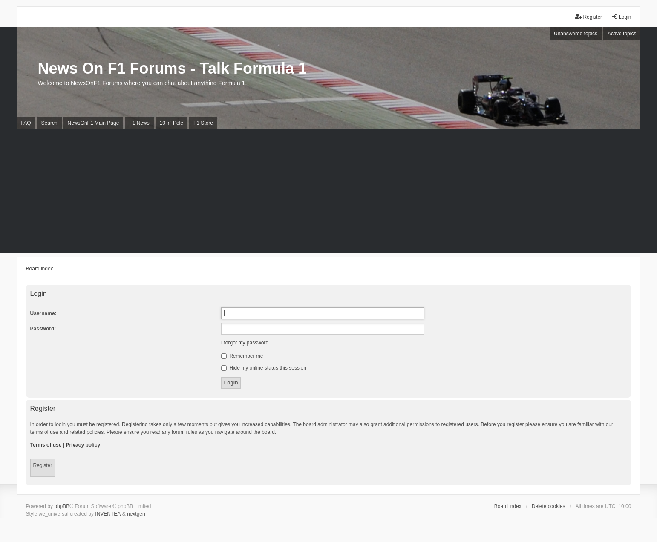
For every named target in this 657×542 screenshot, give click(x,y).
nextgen (136, 514)
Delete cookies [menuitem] (548, 506)
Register (42, 465)
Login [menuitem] (621, 17)
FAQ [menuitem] (26, 123)
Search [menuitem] (49, 123)
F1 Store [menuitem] (203, 123)
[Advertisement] (328, 193)
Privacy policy (83, 445)
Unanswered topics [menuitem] (575, 34)
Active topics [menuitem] (622, 34)
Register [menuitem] (588, 17)
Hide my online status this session (263, 368)
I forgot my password (244, 343)
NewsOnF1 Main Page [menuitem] (93, 123)
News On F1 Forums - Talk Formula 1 (172, 68)
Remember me (242, 356)
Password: (43, 329)
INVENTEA (108, 514)
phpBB (61, 506)
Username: (43, 313)
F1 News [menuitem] (139, 123)
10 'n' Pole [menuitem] (171, 123)
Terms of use (46, 445)
